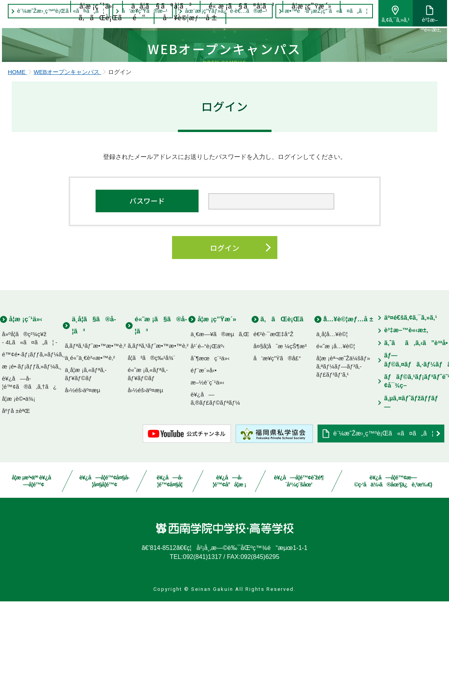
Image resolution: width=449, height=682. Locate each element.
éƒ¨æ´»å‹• (203, 450)
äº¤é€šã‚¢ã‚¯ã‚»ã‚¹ (410, 398)
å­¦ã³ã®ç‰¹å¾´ (151, 438)
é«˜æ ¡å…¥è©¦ (335, 426)
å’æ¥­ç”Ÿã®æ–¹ (137, 11)
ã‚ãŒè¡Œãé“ (112, 36)
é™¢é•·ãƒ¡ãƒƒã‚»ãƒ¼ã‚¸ (33, 434)
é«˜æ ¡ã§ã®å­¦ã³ (242, 24)
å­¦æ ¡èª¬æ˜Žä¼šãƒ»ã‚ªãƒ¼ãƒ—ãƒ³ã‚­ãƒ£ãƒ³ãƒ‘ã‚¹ (343, 446)
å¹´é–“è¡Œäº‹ (207, 426)
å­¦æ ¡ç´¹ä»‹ (97, 24)
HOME (17, 150)
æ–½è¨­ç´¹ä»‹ (207, 462)
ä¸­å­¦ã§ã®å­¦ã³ (161, 24)
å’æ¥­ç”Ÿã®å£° (277, 438)
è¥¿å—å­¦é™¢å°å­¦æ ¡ (229, 561)
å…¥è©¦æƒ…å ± (190, 36)
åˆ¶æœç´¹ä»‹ (209, 438)
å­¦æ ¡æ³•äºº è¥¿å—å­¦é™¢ (33, 561)
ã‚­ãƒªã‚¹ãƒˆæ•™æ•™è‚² (95, 426)
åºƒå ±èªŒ (16, 491)
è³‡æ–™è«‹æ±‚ (422, 21)
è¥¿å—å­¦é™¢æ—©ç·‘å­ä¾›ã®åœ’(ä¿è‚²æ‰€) (393, 561)
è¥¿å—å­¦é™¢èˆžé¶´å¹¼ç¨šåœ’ (298, 561)
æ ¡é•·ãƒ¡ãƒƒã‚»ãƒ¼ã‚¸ (32, 446)
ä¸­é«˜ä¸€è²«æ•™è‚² (90, 438)
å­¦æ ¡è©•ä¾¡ (18, 479)
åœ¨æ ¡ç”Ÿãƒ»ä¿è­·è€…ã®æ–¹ (218, 11)
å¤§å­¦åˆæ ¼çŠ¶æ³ (283, 426)
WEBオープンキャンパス (67, 150)
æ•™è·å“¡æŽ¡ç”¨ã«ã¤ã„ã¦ (318, 11)
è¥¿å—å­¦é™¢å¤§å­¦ (169, 561)
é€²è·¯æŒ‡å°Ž (274, 414)
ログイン (224, 327)
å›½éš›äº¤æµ (85, 470)
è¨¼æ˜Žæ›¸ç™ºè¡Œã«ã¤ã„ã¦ (383, 513)
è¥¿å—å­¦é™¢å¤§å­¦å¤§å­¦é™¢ (104, 561)
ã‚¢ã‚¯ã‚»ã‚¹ (388, 20)
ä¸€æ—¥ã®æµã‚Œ (219, 414)
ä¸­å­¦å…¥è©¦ (332, 414)
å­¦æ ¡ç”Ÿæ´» (311, 24)
